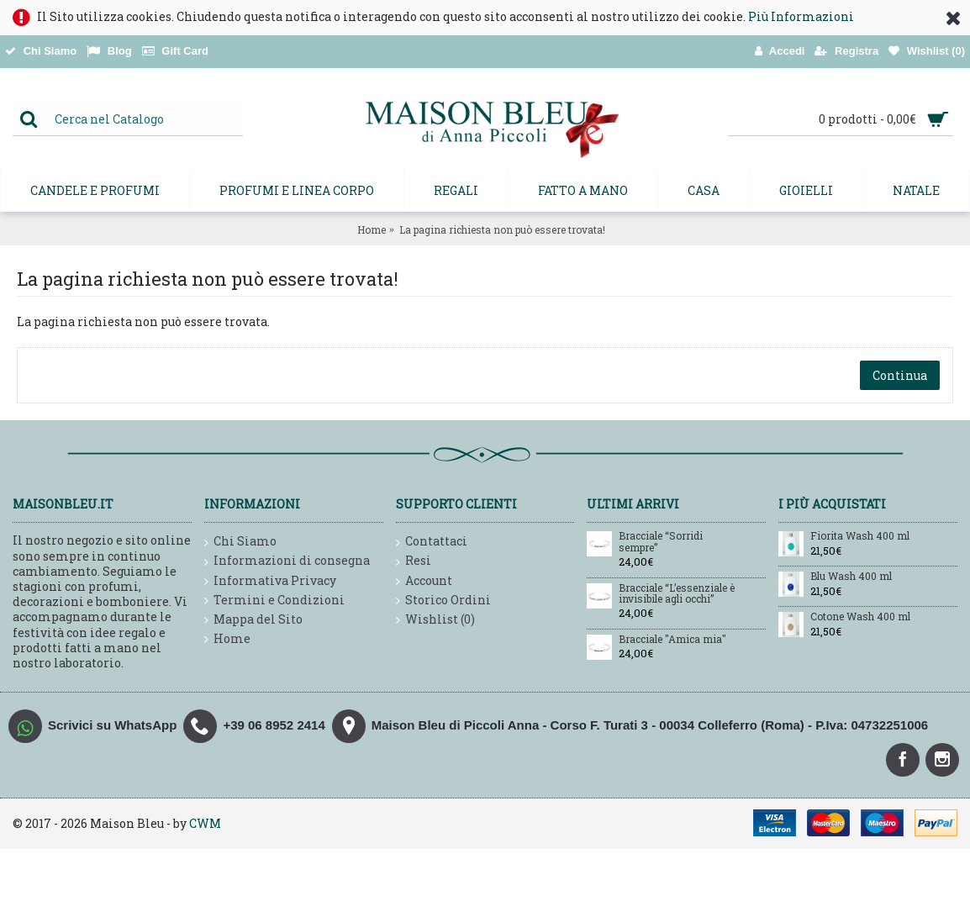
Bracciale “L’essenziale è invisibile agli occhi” (677, 593)
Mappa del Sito (253, 620)
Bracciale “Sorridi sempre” (661, 541)
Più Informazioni (801, 16)
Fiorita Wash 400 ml (859, 536)
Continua (899, 375)
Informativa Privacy (270, 581)
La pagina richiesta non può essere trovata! (502, 229)
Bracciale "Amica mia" (672, 640)
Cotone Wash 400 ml (860, 617)
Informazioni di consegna (287, 561)
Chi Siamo (240, 542)
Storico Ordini (443, 600)
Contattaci (431, 542)
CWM (205, 823)
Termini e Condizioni (274, 600)
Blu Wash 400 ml (851, 576)
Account (424, 581)
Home (371, 229)
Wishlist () (435, 620)
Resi (413, 561)
